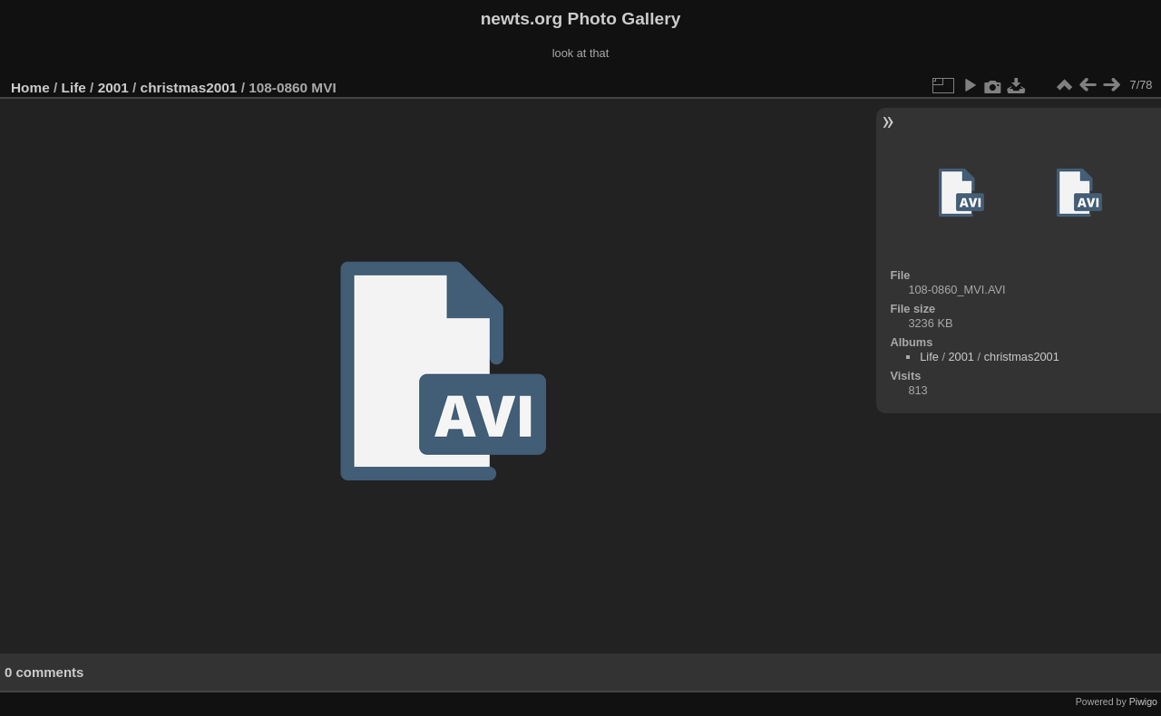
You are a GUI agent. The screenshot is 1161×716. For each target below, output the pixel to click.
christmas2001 (189, 87)
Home (30, 87)
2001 (113, 87)
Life (74, 87)
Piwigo (1143, 701)
